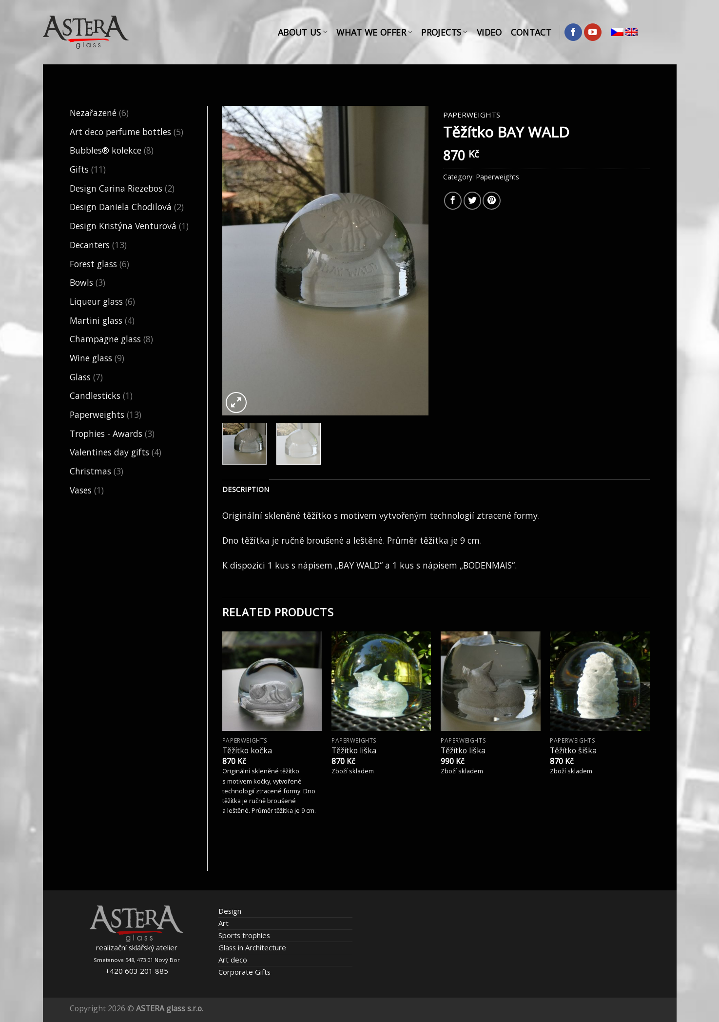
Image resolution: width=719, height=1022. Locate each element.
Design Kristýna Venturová (123, 226)
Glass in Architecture (252, 947)
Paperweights (97, 414)
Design (229, 911)
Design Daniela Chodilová (121, 207)
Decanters (90, 245)
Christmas (90, 471)
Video (489, 32)
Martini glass (96, 320)
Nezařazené (93, 112)
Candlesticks (95, 395)
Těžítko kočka (247, 751)
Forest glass (93, 264)
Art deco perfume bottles (120, 132)
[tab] (245, 489)
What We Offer (374, 32)
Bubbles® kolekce (105, 150)
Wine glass (91, 358)
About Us (303, 32)
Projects (444, 32)
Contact (531, 32)
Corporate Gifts (244, 972)
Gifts (79, 169)
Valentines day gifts (109, 452)
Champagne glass (105, 339)
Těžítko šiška (573, 751)
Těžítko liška (353, 751)
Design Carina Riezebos (116, 188)
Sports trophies (244, 935)
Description (245, 489)
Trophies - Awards (106, 433)
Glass (80, 377)
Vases (81, 490)
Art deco (232, 959)
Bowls (81, 282)
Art (223, 923)
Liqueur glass (96, 301)
